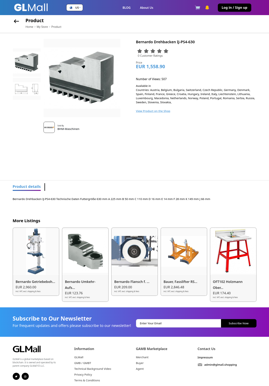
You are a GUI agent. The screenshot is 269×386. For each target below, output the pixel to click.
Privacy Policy (83, 374)
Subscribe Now (238, 323)
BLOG (127, 8)
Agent (140, 369)
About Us (146, 8)
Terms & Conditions (87, 380)
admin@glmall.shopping (220, 364)
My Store (42, 27)
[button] (75, 7)
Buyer (140, 363)
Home (29, 27)
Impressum (205, 357)
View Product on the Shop (153, 111)
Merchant (142, 357)
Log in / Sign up (234, 7)
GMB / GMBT (82, 363)
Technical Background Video (92, 369)
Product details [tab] (27, 186)
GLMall (79, 357)
